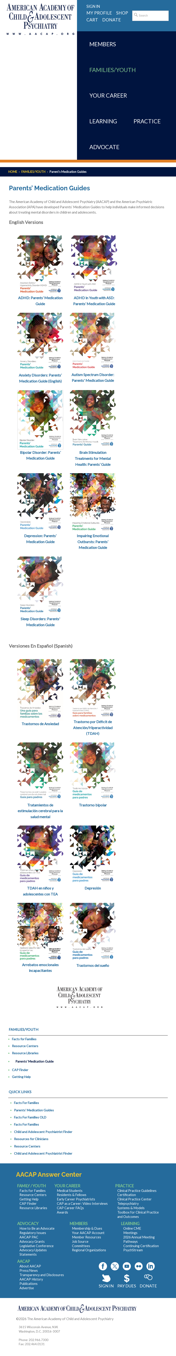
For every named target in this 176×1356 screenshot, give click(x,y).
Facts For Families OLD (30, 1117)
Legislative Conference (36, 1246)
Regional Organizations (89, 1250)
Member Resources (86, 1237)
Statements (28, 1254)
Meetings (130, 1233)
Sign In (106, 1285)
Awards (62, 1212)
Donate (148, 1285)
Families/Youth (33, 172)
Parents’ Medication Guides (34, 1110)
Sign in (93, 6)
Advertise (26, 1288)
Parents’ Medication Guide (34, 1061)
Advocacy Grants (32, 1241)
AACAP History (31, 1279)
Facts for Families (24, 1039)
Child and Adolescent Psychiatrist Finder (43, 1132)
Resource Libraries (25, 1053)
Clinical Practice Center (134, 1199)
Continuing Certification (141, 1246)
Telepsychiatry (128, 1203)
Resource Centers (25, 1046)
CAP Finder (20, 1070)
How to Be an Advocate (37, 1228)
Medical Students (69, 1191)
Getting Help (21, 1077)
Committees (81, 1246)
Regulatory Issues (32, 1233)
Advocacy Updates (33, 1250)
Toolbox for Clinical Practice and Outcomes (138, 1214)
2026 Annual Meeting (139, 1237)
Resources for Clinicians (31, 1139)
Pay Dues (126, 1285)
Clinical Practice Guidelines (137, 1191)
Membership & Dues (87, 1228)
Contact (120, 1319)
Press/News (28, 1270)
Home (12, 172)
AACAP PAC (28, 1237)
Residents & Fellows (71, 1195)
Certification (126, 1195)
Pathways (130, 1241)
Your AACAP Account (88, 1233)
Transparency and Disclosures (41, 1275)
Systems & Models (131, 1208)
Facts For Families (26, 1103)
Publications (28, 1284)
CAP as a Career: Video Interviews (82, 1203)
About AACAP (30, 1266)
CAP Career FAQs (70, 1208)
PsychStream (133, 1250)
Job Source (80, 1241)
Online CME (132, 1228)
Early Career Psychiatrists (76, 1199)
